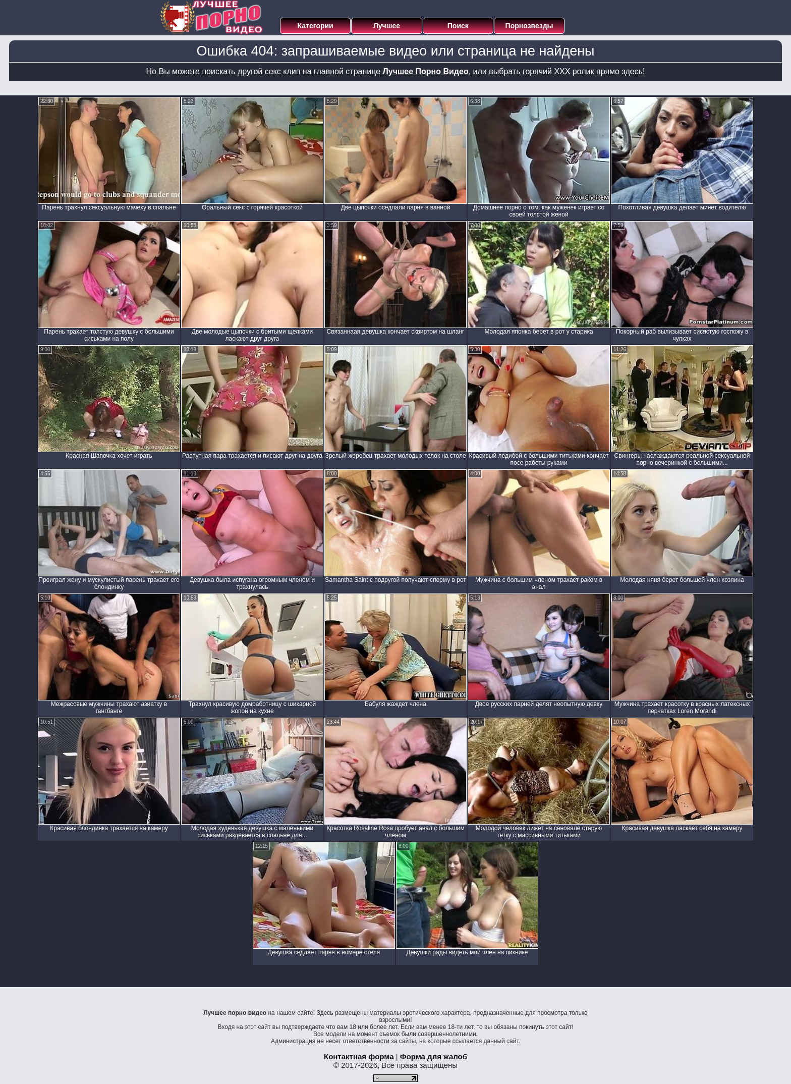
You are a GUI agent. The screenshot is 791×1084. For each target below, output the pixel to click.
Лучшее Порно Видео (426, 71)
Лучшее (386, 26)
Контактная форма (359, 1056)
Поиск (458, 26)
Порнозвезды (529, 26)
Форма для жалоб (433, 1056)
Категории (315, 26)
